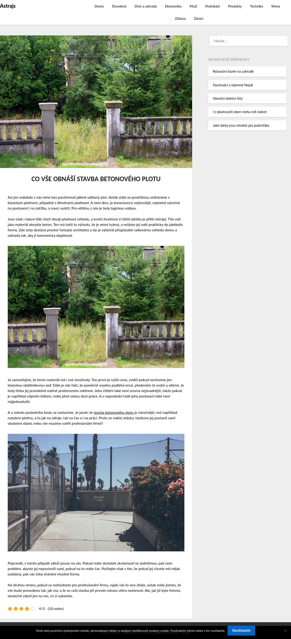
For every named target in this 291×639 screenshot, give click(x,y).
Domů (99, 6)
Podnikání (212, 6)
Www (275, 6)
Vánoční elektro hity (228, 98)
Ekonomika (173, 6)
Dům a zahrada (145, 6)
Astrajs (7, 6)
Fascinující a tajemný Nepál (233, 85)
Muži (193, 6)
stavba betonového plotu (114, 412)
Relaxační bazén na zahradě (233, 71)
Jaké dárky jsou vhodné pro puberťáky (241, 125)
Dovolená (119, 6)
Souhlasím (241, 630)
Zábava (180, 18)
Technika (256, 6)
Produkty (235, 6)
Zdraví (198, 18)
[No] (285, 630)
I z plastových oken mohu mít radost (240, 112)
